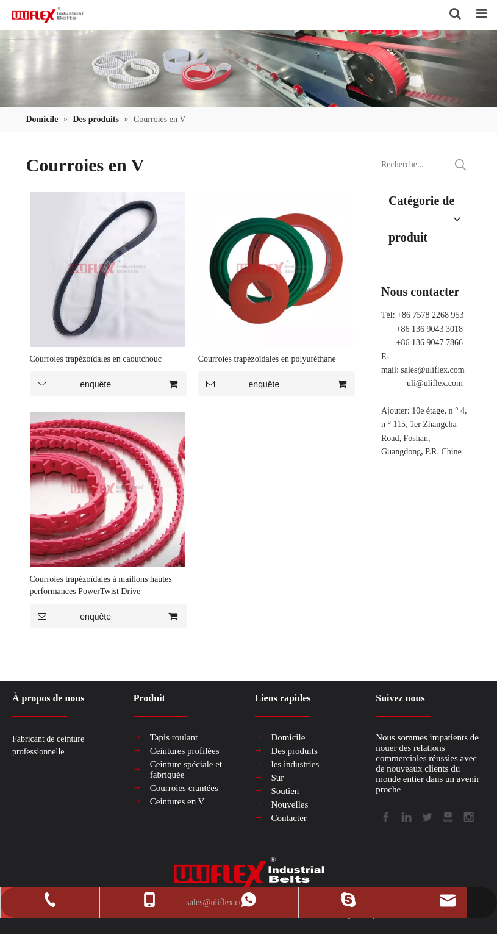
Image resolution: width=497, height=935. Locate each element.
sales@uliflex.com (432, 369)
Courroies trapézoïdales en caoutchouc (96, 359)
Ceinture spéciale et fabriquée (186, 769)
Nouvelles (290, 804)
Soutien (285, 791)
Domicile (288, 737)
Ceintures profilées (185, 751)
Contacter (289, 818)
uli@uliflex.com (435, 383)
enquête (70, 383)
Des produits (294, 751)
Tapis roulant (174, 737)
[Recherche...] (415, 165)
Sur (277, 778)
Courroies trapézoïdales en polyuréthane (267, 359)
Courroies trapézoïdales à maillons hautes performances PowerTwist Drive (101, 585)
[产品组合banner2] (248, 68)
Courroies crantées (184, 788)
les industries (295, 764)
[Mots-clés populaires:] (460, 165)
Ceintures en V (177, 801)
